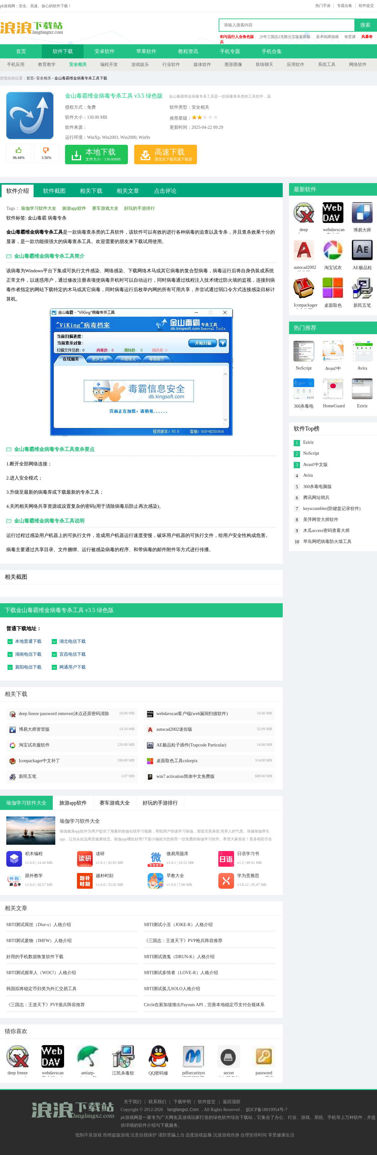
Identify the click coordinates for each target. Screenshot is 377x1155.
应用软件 (295, 64)
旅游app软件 (74, 208)
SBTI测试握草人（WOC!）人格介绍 (41, 972)
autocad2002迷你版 (174, 729)
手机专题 (230, 51)
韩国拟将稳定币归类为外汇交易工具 (41, 988)
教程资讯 (188, 51)
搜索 (365, 25)
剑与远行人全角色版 (237, 37)
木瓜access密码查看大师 (326, 530)
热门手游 (323, 5)
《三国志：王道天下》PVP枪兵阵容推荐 (183, 940)
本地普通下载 (28, 641)
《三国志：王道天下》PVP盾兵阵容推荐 (45, 1004)
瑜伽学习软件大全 (38, 208)
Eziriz (308, 442)
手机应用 (16, 64)
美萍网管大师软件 (320, 519)
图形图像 (233, 64)
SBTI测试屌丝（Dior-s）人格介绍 (38, 924)
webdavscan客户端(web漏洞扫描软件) (192, 713)
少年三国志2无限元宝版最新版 (285, 37)
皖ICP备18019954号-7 (266, 1109)
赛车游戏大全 (105, 208)
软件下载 (63, 51)
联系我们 (157, 1101)
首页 (21, 51)
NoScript (311, 453)
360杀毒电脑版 (317, 486)
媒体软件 (202, 64)
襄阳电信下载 (28, 667)
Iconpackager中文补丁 (39, 760)
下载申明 (182, 1101)
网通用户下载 (72, 667)
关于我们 (132, 1101)
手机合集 (272, 51)
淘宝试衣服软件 (34, 745)
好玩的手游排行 (139, 208)
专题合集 (344, 5)
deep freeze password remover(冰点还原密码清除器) (64, 714)
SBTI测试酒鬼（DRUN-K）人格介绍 (179, 956)
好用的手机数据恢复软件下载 (34, 956)
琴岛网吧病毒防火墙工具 (327, 541)
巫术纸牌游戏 (327, 37)
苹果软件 (146, 51)
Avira (308, 475)
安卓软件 (105, 51)
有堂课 (350, 37)
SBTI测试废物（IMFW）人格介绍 (39, 940)
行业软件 (171, 64)
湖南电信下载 (28, 654)
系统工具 (327, 64)
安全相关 (78, 64)
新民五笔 (27, 776)
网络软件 (358, 64)
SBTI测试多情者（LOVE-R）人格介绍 (181, 972)
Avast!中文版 (315, 464)
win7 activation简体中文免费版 (185, 776)
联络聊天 (264, 64)
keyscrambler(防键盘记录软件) (332, 508)
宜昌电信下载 (72, 654)
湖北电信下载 (72, 641)
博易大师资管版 (34, 729)
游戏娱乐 (140, 64)
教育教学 (47, 64)
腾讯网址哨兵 (316, 497)
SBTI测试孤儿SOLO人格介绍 (172, 988)
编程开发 (109, 64)
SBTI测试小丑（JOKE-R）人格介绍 (178, 924)
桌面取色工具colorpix (177, 760)
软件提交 (366, 5)
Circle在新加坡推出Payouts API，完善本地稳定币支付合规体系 (204, 1004)
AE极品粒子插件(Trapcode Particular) (191, 745)
